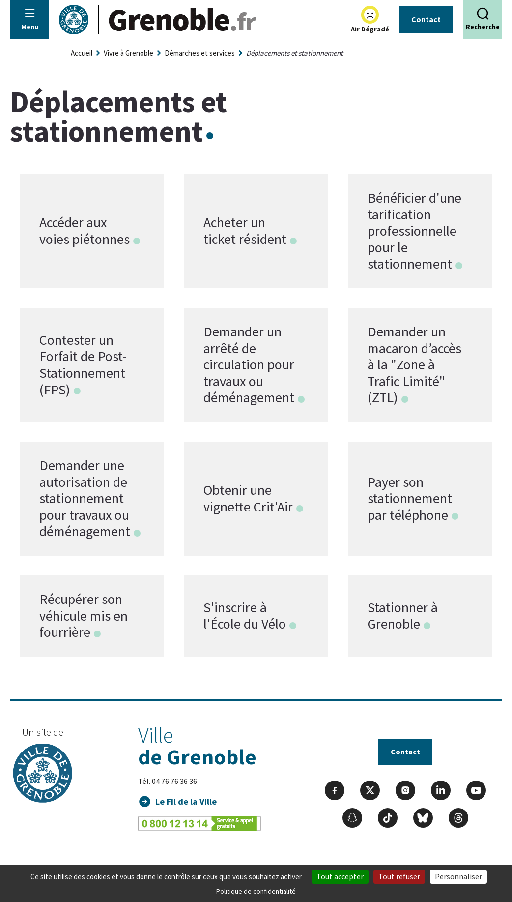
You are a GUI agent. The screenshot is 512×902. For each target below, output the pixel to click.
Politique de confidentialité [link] (256, 891)
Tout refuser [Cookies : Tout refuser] (399, 876)
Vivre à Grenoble (128, 53)
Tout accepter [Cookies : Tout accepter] (340, 876)
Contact (426, 19)
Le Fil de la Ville (186, 801)
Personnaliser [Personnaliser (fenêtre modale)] (458, 876)
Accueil (81, 53)
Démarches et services (200, 53)
